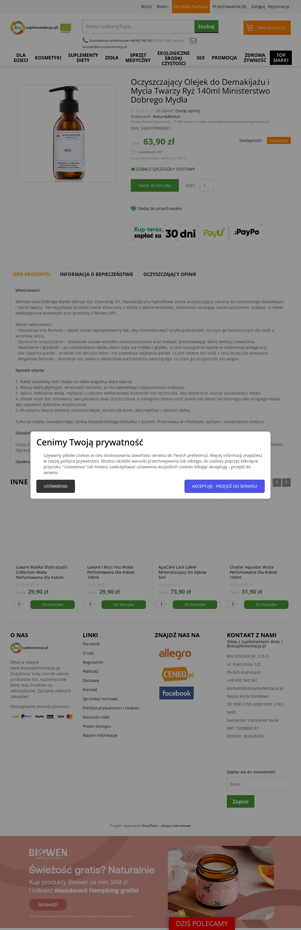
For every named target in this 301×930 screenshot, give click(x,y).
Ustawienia (56, 486)
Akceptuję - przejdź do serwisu (224, 486)
